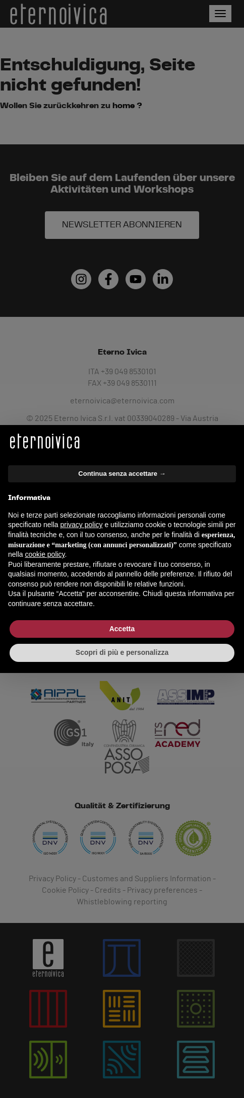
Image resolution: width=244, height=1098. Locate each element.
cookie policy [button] (45, 554)
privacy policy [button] (81, 525)
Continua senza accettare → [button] (121, 473)
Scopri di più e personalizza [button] (122, 652)
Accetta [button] (122, 629)
